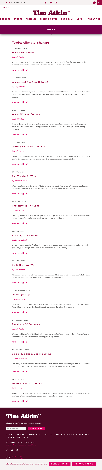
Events (18, 19)
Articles (31, 19)
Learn (80, 19)
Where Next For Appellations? (30, 82)
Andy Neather (19, 57)
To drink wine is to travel (27, 384)
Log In (6, 2)
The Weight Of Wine (24, 176)
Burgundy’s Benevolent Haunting (31, 354)
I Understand (59, 464)
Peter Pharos (19, 210)
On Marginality (21, 295)
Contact (27, 437)
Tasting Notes (48, 19)
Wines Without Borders (26, 114)
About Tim (94, 19)
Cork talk (49, 434)
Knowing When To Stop (26, 235)
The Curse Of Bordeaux (26, 324)
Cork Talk (67, 19)
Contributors (13, 437)
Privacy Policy (84, 464)
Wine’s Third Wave (23, 52)
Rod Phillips (19, 119)
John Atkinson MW (21, 358)
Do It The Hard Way (24, 265)
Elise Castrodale (17, 457)
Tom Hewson (19, 270)
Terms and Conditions (27, 445)
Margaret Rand (20, 181)
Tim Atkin (18, 388)
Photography (82, 434)
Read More (17, 70)
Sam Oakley (20, 459)
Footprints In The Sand (26, 206)
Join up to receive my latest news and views (23, 423)
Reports (11, 434)
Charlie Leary (19, 299)
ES (7, 8)
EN (4, 8)
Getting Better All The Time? (29, 146)
